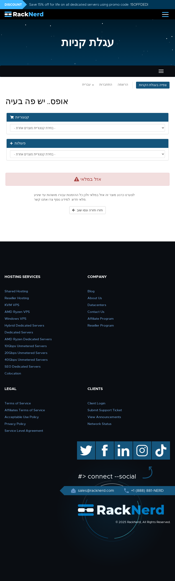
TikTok (158, 443)
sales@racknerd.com (96, 490)
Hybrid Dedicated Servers (24, 325)
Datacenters (97, 305)
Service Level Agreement (24, 431)
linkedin (121, 443)
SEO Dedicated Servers (23, 366)
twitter (83, 443)
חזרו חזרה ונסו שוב (87, 210)
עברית (88, 84)
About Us (95, 298)
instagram (141, 443)
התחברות (105, 84)
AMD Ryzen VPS (17, 312)
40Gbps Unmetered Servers (26, 360)
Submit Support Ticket (105, 410)
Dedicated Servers (19, 332)
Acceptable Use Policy (22, 417)
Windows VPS (15, 319)
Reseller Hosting (17, 298)
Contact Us (96, 312)
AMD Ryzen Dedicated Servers (28, 339)
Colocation (13, 373)
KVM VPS (12, 305)
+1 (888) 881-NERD (147, 490)
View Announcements (104, 417)
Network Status (99, 424)
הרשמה (123, 84)
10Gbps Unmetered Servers (26, 346)
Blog (91, 291)
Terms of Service (18, 403)
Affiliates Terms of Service (25, 410)
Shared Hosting (16, 291)
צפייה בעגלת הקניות (153, 85)
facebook (104, 443)
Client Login (96, 403)
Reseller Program (101, 325)
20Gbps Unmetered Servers (26, 353)
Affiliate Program (101, 319)
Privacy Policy (15, 424)
